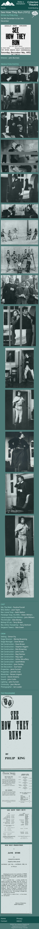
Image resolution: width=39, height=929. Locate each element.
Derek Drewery (13, 677)
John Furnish (14, 682)
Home (3, 8)
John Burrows (14, 58)
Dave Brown (19, 641)
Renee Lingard (16, 674)
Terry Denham (25, 625)
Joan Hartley (19, 664)
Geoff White (20, 662)
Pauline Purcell (19, 607)
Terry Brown (18, 622)
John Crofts (19, 652)
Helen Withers (26, 615)
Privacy (19, 918)
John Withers (29, 617)
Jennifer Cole (16, 672)
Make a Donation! (20, 3)
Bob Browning (21, 649)
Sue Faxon (18, 667)
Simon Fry (12, 636)
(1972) (26, 12)
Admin (19, 921)
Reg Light (19, 657)
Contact (4, 921)
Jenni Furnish (16, 669)
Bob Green (19, 627)
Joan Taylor (16, 610)
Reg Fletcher (20, 654)
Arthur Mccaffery (22, 659)
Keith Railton (20, 612)
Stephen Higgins (21, 646)
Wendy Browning (20, 639)
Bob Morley (16, 620)
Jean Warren (15, 684)
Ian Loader (18, 687)
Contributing (33, 8)
